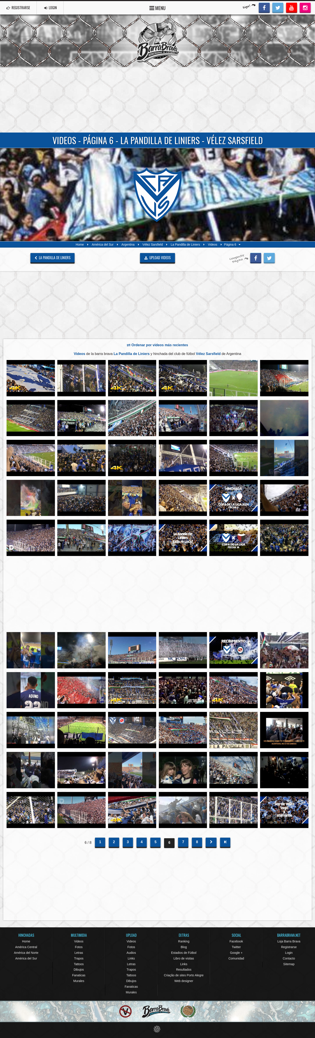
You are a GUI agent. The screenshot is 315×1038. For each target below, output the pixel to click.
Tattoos (79, 964)
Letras (79, 952)
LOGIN (50, 7)
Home (80, 244)
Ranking (183, 941)
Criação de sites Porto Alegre (183, 975)
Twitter (236, 947)
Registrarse (289, 947)
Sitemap (288, 964)
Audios (131, 952)
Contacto (289, 958)
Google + (236, 952)
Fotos (78, 947)
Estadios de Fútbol (183, 952)
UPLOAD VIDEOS (157, 257)
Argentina (128, 244)
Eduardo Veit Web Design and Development (157, 1029)
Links (131, 958)
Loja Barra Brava (288, 941)
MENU (157, 7)
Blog (184, 947)
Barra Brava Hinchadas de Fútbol (157, 41)
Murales (78, 981)
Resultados (183, 969)
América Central (26, 947)
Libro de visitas (183, 958)
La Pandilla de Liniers (185, 244)
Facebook (236, 941)
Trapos (78, 958)
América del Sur (103, 244)
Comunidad (236, 958)
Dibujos (79, 969)
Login (288, 952)
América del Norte (26, 952)
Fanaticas (79, 975)
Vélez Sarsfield (152, 244)
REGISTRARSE (18, 7)
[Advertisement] (157, 99)
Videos (212, 244)
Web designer (183, 981)
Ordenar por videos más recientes (157, 345)
